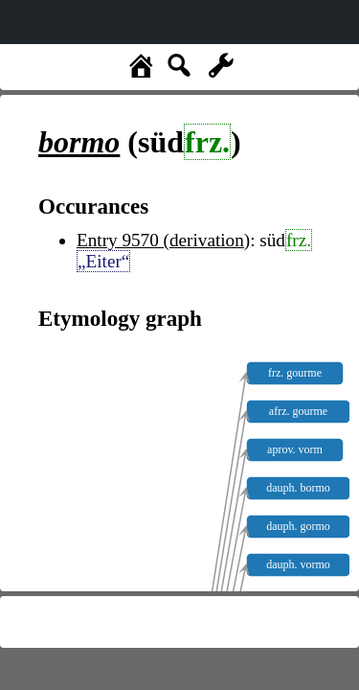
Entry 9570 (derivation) (163, 240)
